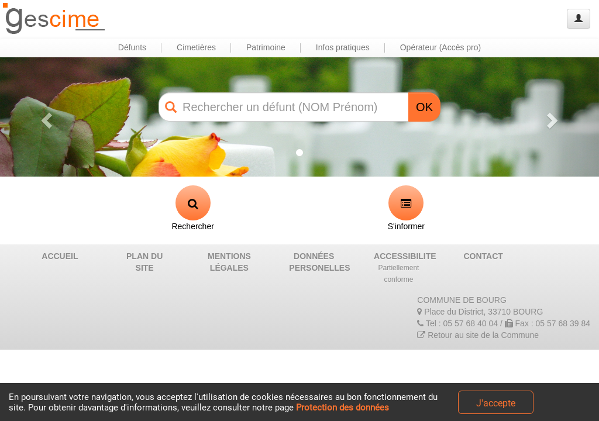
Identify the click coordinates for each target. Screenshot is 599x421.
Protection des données (342, 407)
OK (424, 107)
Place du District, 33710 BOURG (480, 311)
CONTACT (483, 256)
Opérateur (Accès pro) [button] (440, 47)
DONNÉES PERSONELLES (318, 261)
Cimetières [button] (196, 47)
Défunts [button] (132, 47)
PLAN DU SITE (144, 261)
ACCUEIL (60, 256)
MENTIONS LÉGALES (229, 261)
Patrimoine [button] (265, 47)
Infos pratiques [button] (343, 47)
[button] (45, 117)
